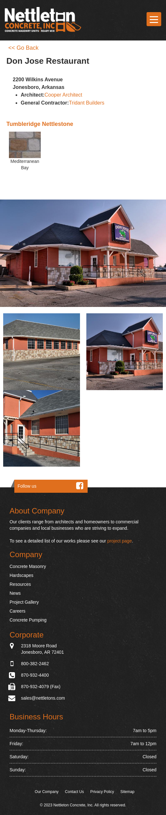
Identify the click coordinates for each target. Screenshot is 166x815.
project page (119, 540)
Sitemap (127, 792)
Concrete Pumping (28, 619)
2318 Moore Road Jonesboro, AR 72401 (42, 649)
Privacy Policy (102, 792)
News (15, 593)
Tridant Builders (86, 103)
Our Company (47, 792)
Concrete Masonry (28, 566)
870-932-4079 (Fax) (41, 686)
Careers (17, 611)
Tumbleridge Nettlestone (39, 124)
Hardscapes (21, 575)
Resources (20, 584)
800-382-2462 (35, 663)
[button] (41, 351)
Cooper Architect (63, 95)
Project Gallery (24, 602)
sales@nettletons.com (43, 698)
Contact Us (74, 792)
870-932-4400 (35, 675)
